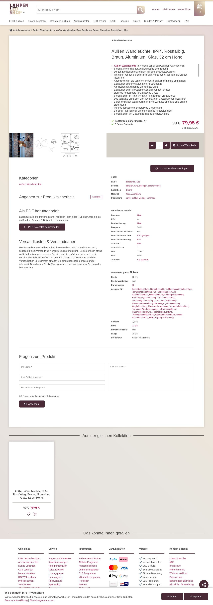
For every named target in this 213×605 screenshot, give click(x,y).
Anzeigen (96, 197)
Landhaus (151, 198)
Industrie (124, 21)
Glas (128, 194)
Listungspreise (56, 573)
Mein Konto (169, 9)
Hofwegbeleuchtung (167, 309)
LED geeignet (143, 235)
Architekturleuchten (28, 562)
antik (128, 198)
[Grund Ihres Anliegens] (62, 387)
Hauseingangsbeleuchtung (144, 297)
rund (136, 186)
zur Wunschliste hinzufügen (174, 168)
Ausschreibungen (88, 565)
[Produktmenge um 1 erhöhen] (166, 145)
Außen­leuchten (82, 21)
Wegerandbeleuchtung (165, 315)
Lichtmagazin (174, 21)
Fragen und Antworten (60, 558)
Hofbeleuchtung (156, 295)
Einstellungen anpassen (42, 600)
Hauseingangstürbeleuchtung (167, 303)
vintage (142, 198)
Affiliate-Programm (88, 562)
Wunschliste (184, 9)
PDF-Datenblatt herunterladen (43, 227)
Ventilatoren (24, 584)
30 (133, 285)
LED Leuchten (16, 21)
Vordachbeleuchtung (166, 297)
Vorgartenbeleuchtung (179, 306)
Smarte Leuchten (37, 21)
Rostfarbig (130, 182)
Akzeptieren (196, 596)
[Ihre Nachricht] (151, 377)
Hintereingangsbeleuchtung (161, 317)
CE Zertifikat (142, 260)
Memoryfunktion (26, 573)
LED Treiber (100, 21)
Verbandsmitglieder (89, 569)
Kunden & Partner (153, 21)
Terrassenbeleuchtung (142, 292)
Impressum (175, 565)
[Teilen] (204, 585)
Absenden (33, 404)
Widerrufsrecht (177, 569)
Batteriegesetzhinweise (181, 580)
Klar (138, 182)
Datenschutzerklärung (16, 600)
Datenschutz (175, 577)
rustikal (135, 198)
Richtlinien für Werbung (181, 584)
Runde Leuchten (26, 565)
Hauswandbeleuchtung (158, 306)
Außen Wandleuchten (30, 184)
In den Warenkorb (186, 145)
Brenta (129, 190)
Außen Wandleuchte (125, 65)
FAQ (187, 21)
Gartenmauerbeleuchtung (165, 300)
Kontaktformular (177, 558)
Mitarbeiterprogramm (89, 577)
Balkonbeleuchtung (140, 289)
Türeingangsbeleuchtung (143, 315)
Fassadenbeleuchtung (162, 312)
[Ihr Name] (62, 367)
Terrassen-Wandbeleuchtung (145, 309)
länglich (129, 186)
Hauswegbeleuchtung (141, 312)
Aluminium (136, 194)
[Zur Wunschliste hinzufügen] (28, 514)
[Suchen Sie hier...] (86, 10)
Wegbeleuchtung (139, 306)
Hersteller (84, 580)
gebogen (143, 186)
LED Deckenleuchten (29, 558)
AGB (171, 562)
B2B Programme (87, 573)
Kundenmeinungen (58, 562)
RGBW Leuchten (27, 577)
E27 (139, 239)
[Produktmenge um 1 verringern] (152, 145)
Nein (139, 215)
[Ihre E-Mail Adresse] (62, 377)
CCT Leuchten (25, 569)
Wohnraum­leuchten (60, 21)
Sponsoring (54, 584)
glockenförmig (154, 186)
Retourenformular (58, 565)
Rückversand (55, 580)
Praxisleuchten (26, 580)
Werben (83, 584)
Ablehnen (172, 596)
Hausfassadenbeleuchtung (180, 289)
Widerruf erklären (178, 573)
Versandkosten (56, 569)
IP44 (139, 243)
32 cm (135, 326)
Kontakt (155, 9)
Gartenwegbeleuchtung (142, 300)
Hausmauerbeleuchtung (142, 303)
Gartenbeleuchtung (158, 289)
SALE (113, 21)
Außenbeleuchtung (161, 292)
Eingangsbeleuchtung (174, 295)
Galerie (136, 21)
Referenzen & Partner (90, 558)
